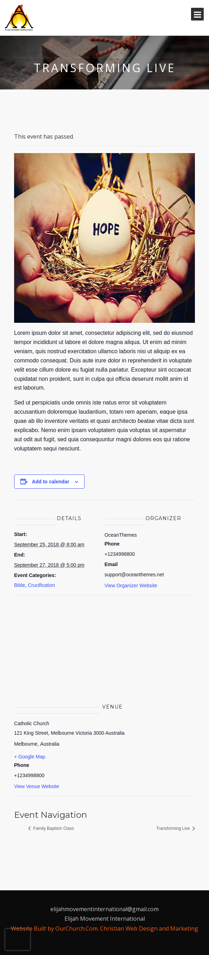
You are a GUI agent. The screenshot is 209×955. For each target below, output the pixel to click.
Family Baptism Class (53, 828)
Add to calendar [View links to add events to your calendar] (50, 481)
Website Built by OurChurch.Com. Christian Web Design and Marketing (104, 928)
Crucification (41, 585)
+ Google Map (29, 756)
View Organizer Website (131, 585)
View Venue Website (36, 786)
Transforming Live (173, 828)
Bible (19, 585)
